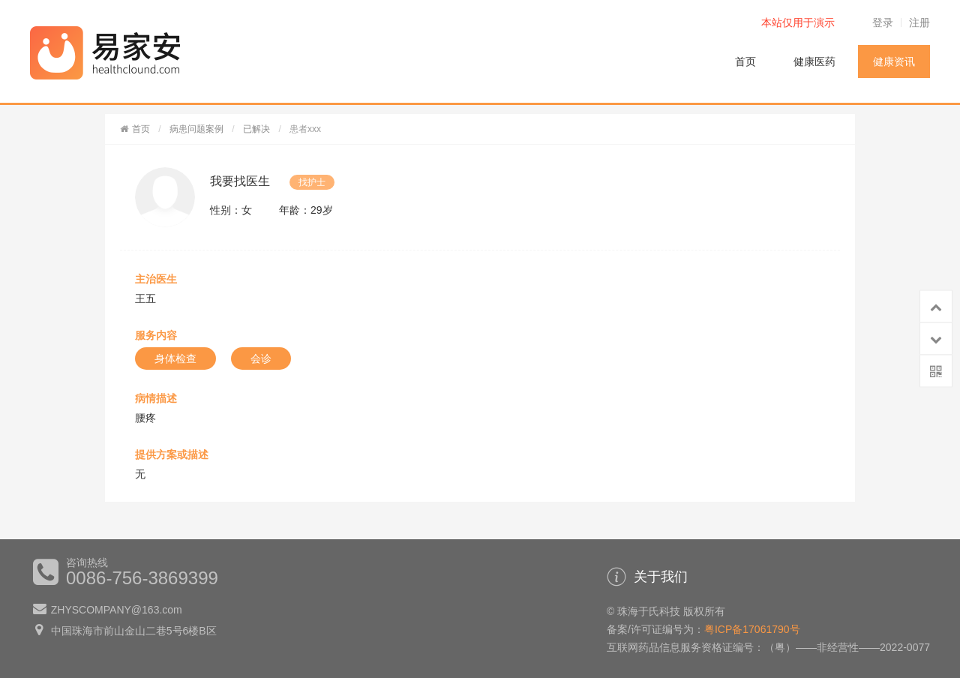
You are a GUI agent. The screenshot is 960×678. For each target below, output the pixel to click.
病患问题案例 (197, 129)
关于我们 (647, 576)
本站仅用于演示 (798, 22)
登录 (882, 22)
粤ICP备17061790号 (752, 629)
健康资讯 (894, 62)
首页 (745, 62)
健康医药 (815, 62)
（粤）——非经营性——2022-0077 (847, 647)
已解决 (256, 129)
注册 (919, 22)
